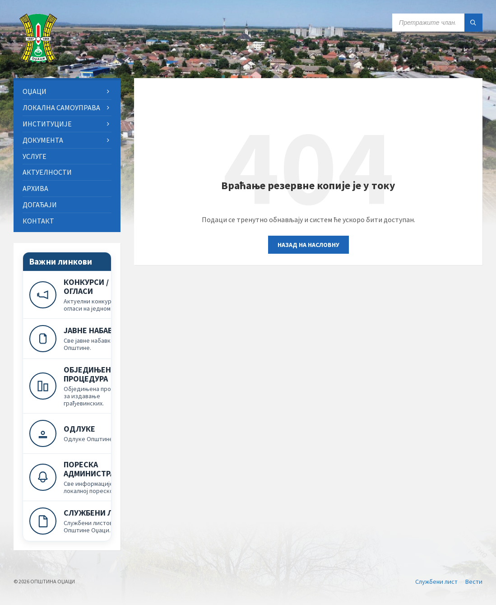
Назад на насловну (308, 245)
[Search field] (437, 23)
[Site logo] (38, 60)
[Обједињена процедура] (81, 385)
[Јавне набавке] (81, 338)
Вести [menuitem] (473, 581)
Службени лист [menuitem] (436, 581)
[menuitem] (67, 91)
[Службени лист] (81, 521)
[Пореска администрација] (81, 477)
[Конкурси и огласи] (81, 294)
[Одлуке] (81, 433)
